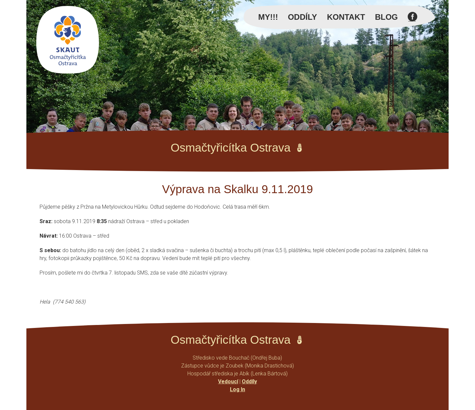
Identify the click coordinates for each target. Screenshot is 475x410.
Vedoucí (228, 381)
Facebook (412, 20)
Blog (386, 17)
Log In (237, 389)
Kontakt (346, 17)
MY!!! (268, 17)
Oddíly (302, 17)
